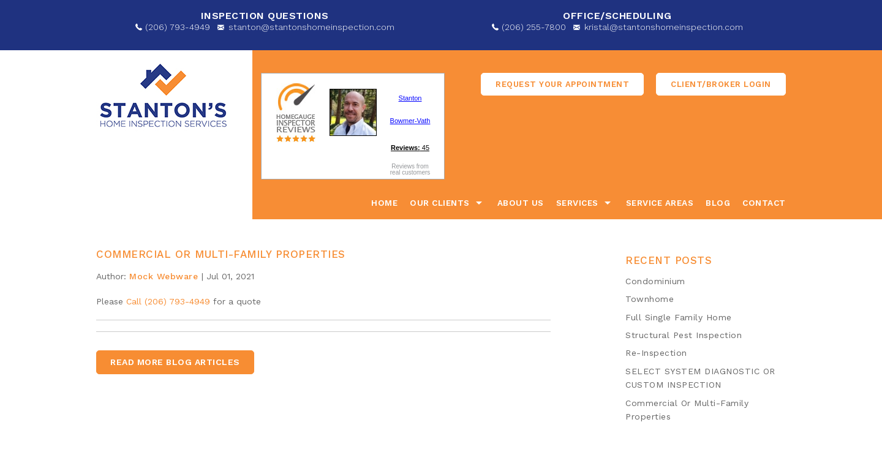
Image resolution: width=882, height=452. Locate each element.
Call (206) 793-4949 (168, 301)
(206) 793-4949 (177, 27)
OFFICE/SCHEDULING (617, 15)
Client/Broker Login (721, 84)
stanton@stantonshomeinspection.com (311, 27)
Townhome (649, 299)
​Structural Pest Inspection (683, 335)
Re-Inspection (656, 353)
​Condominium (655, 281)
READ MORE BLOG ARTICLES (175, 362)
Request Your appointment (562, 84)
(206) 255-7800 (534, 27)
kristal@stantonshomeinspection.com (663, 27)
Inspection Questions (265, 15)
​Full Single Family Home (678, 317)
